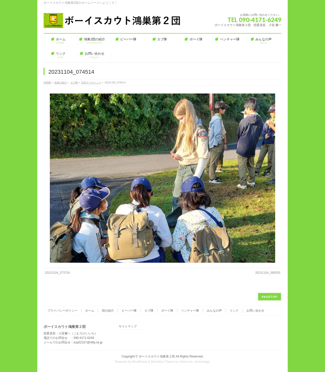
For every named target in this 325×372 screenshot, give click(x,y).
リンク (234, 310)
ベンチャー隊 (190, 310)
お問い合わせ (255, 310)
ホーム (89, 310)
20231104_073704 (57, 272)
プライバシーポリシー (62, 310)
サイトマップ (128, 326)
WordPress (139, 361)
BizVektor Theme (163, 361)
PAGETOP (269, 296)
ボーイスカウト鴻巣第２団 (157, 356)
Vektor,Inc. (186, 361)
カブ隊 (148, 310)
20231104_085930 (267, 272)
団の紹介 (108, 310)
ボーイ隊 (167, 310)
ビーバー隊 (129, 310)
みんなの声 (214, 310)
